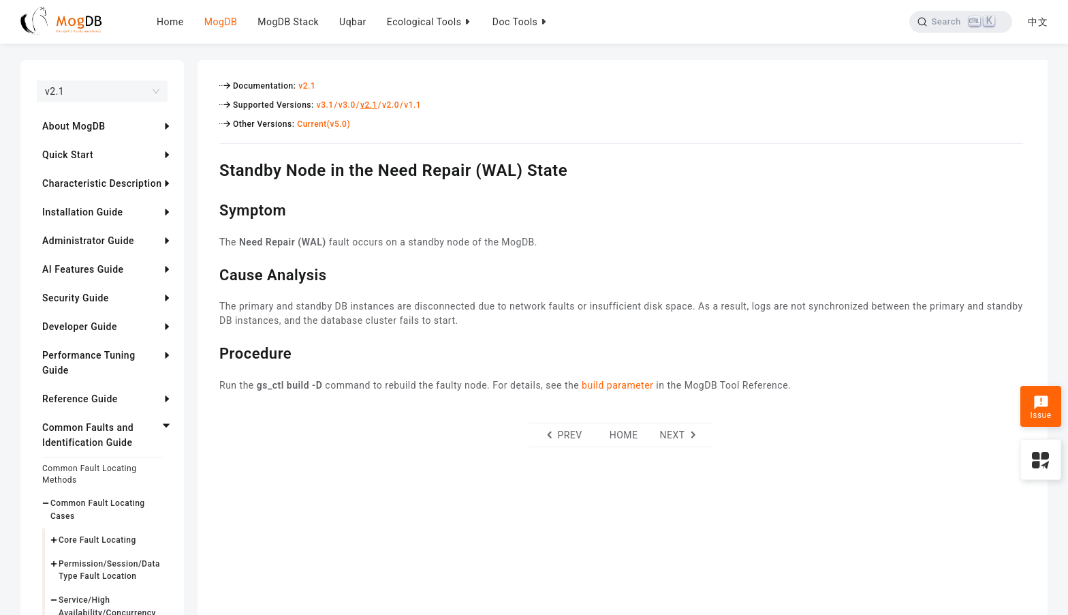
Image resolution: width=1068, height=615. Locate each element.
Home (170, 21)
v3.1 (325, 105)
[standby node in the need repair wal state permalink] (209, 168)
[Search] (960, 22)
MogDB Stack (288, 21)
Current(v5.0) (323, 124)
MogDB (220, 21)
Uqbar (352, 21)
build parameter (617, 385)
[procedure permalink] (209, 351)
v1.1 (412, 105)
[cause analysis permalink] (209, 273)
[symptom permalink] (209, 208)
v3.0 (347, 105)
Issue (1040, 408)
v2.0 (390, 105)
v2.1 (306, 86)
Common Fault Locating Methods (89, 474)
